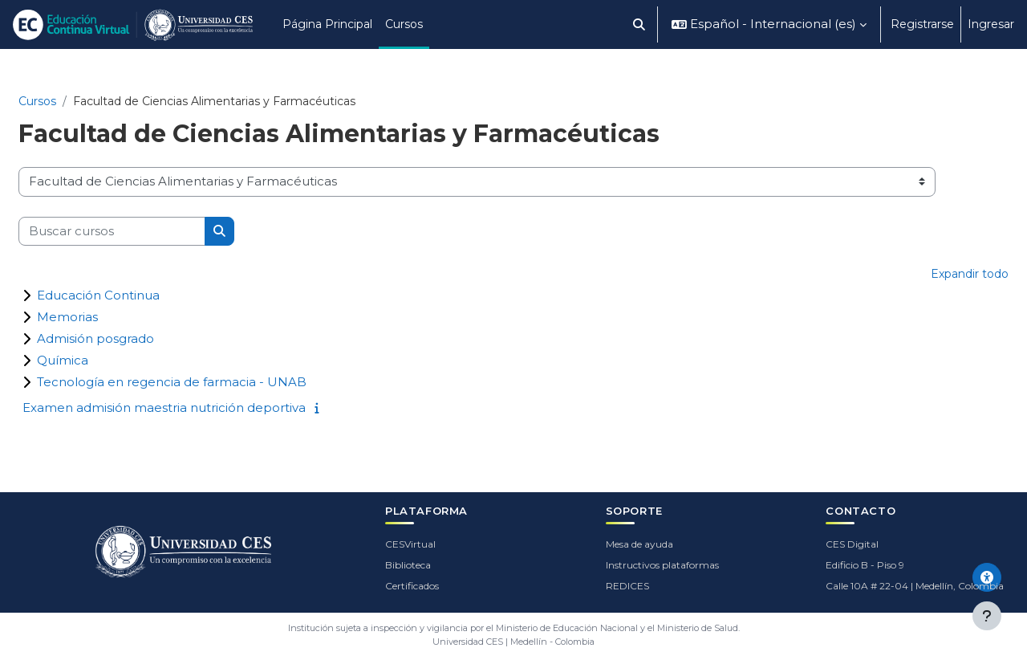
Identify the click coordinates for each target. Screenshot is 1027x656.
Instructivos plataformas (662, 565)
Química (62, 360)
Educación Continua (98, 295)
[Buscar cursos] (111, 232)
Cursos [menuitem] (404, 24)
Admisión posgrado (95, 338)
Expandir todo (970, 274)
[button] (640, 24)
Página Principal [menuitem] (327, 24)
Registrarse (922, 24)
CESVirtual (410, 544)
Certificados (412, 586)
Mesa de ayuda (639, 544)
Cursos (37, 101)
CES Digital (852, 544)
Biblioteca (408, 565)
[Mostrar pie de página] (986, 615)
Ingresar (991, 24)
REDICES (627, 586)
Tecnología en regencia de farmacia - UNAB (171, 381)
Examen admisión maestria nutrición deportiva (164, 407)
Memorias (67, 316)
